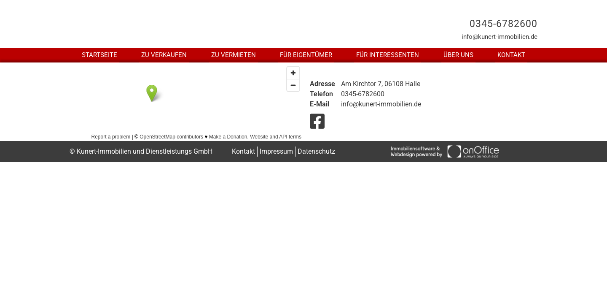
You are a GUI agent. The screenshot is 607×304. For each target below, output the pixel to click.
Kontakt (511, 55)
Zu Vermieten (233, 55)
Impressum (276, 151)
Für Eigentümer (306, 55)
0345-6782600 (503, 24)
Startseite (99, 55)
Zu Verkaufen (164, 55)
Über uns (458, 55)
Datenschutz (316, 151)
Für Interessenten (387, 55)
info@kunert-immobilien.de (499, 37)
